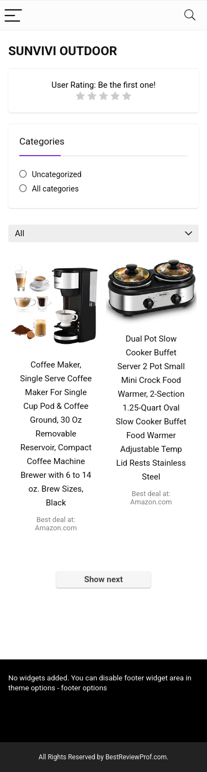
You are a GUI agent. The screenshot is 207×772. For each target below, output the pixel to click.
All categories (55, 188)
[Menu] (13, 15)
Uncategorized (57, 174)
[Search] (190, 15)
